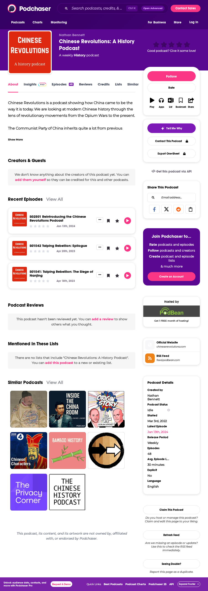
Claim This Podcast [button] (171, 509)
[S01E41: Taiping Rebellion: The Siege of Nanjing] (19, 274)
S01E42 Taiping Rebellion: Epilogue (58, 245)
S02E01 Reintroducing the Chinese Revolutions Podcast (58, 218)
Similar (133, 84)
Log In (193, 22)
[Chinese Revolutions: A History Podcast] (30, 52)
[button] (19, 22)
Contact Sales (185, 8)
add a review (102, 319)
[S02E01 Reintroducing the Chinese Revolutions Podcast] (19, 219)
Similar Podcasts (25, 382)
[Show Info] (168, 410)
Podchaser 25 (158, 584)
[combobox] (112, 8)
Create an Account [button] (171, 276)
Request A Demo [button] (61, 584)
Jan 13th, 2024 (157, 432)
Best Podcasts (113, 584)
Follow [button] (171, 76)
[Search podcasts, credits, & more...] (98, 8)
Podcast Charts (135, 584)
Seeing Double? (171, 564)
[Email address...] (171, 197)
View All (54, 199)
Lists (118, 84)
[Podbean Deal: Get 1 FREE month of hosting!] (171, 315)
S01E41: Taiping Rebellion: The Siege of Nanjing (61, 273)
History (79, 55)
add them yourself (30, 180)
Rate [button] (171, 88)
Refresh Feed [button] (171, 535)
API (171, 584)
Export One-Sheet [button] (172, 153)
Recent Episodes (25, 199)
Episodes (62, 84)
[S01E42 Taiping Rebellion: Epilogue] (19, 248)
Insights (35, 84)
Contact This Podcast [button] (171, 141)
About (13, 84)
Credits (104, 84)
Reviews (85, 84)
